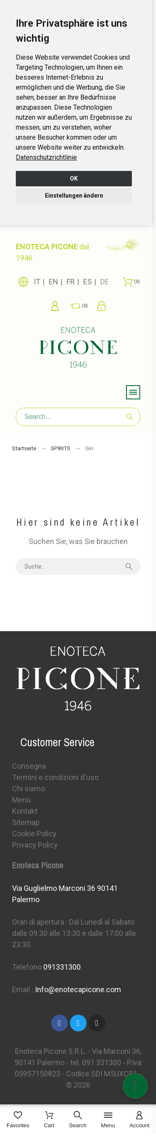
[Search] (78, 417)
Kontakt (24, 811)
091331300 (62, 967)
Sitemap (26, 822)
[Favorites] (18, 1120)
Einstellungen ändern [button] (74, 195)
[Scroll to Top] (135, 1085)
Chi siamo (28, 788)
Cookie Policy (34, 833)
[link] (46, 157)
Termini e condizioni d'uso (55, 777)
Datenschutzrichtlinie (46, 157)
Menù (21, 799)
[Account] (139, 1120)
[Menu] (108, 1120)
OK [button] (74, 178)
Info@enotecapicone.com (78, 989)
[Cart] (49, 1120)
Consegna (29, 766)
